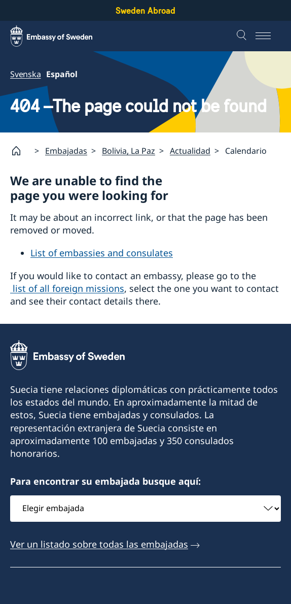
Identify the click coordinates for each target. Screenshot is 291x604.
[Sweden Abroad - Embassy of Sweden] (61, 36)
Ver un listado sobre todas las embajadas (99, 544)
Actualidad (190, 150)
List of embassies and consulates (101, 253)
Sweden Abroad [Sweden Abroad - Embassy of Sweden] (145, 10)
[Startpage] (20, 151)
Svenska (25, 74)
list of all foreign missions (67, 288)
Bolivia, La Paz (128, 150)
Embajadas (66, 150)
